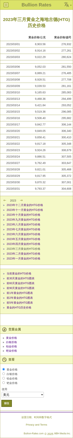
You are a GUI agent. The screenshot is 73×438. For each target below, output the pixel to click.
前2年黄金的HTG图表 (20, 297)
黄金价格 (11, 337)
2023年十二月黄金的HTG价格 (25, 205)
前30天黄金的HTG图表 (20, 278)
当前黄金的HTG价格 (19, 273)
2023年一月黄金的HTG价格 (23, 258)
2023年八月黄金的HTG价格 (23, 224)
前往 (6, 403)
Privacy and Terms (36, 424)
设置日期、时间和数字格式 (36, 417)
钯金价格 (11, 350)
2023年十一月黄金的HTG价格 (25, 209)
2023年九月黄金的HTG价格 (23, 219)
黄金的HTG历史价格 (19, 307)
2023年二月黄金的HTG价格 (23, 253)
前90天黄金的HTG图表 (20, 288)
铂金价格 (11, 346)
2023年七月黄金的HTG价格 (23, 229)
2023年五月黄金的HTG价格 (23, 239)
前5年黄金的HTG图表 (20, 302)
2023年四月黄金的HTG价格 (23, 243)
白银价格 (11, 342)
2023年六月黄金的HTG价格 (23, 234)
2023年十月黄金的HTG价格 (23, 214)
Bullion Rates (36, 4)
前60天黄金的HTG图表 (20, 283)
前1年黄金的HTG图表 (20, 292)
